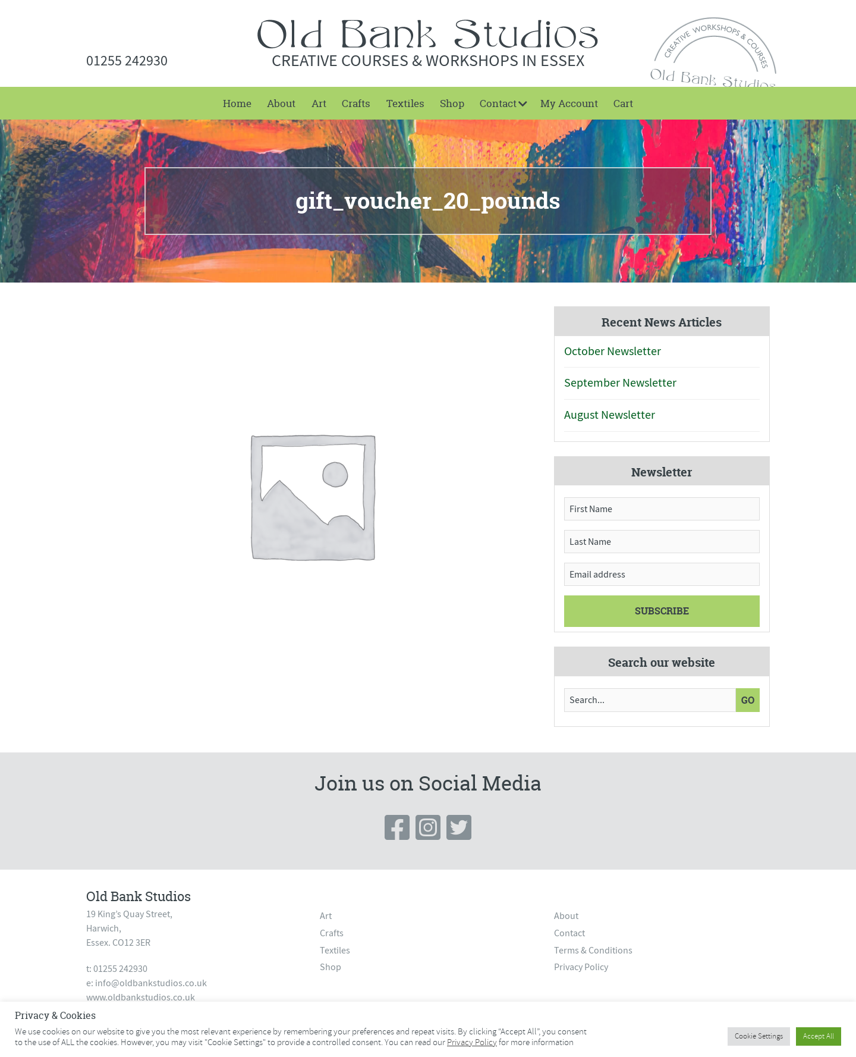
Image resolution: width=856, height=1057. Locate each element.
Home (237, 103)
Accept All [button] (818, 1036)
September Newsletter (620, 382)
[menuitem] (237, 103)
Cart (623, 103)
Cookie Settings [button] (759, 1036)
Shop (452, 103)
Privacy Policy (581, 967)
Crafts (356, 103)
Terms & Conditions (593, 950)
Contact (498, 103)
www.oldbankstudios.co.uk (140, 997)
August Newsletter (609, 414)
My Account (569, 103)
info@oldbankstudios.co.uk (151, 983)
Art (318, 103)
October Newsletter (612, 351)
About (281, 103)
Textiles (405, 103)
